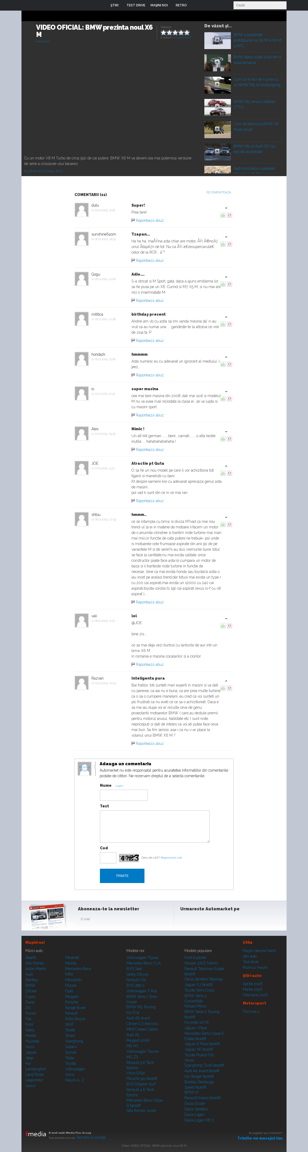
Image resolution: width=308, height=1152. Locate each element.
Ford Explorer (195, 957)
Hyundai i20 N (196, 1022)
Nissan (71, 985)
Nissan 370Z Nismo (201, 963)
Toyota (70, 1063)
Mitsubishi (73, 980)
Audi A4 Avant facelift (201, 1071)
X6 (26, 171)
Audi (29, 974)
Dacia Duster (194, 1103)
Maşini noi (35, 942)
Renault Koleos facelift (202, 1098)
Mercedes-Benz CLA (143, 963)
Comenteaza (220, 192)
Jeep (29, 1058)
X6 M (59, 171)
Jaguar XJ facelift (198, 985)
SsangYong (74, 1041)
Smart (70, 1035)
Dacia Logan (194, 1114)
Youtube (211, 920)
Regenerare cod (171, 857)
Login (195, 5)
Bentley (31, 980)
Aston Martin (35, 969)
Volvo (69, 1074)
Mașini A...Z (74, 1080)
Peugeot (71, 996)
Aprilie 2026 (253, 984)
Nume (106, 785)
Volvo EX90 (135, 1073)
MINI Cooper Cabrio (142, 1029)
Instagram (198, 920)
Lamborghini (35, 1069)
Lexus (30, 1086)
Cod (104, 848)
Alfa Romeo (34, 963)
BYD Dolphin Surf (141, 1084)
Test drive (250, 962)
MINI (69, 974)
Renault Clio (136, 980)
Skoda (70, 1030)
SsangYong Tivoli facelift (204, 1065)
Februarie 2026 (255, 995)
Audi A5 (132, 1035)
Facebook (185, 920)
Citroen (31, 991)
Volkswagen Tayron (142, 1051)
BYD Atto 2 (135, 985)
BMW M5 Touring (141, 1007)
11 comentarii (182, 37)
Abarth (30, 957)
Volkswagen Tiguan (142, 957)
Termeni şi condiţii (91, 1137)
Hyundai (32, 1041)
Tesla (69, 1058)
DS (27, 1008)
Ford (29, 1024)
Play (217, 39)
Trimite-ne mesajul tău (260, 1138)
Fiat (28, 1019)
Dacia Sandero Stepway (203, 979)
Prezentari (43, 41)
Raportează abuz (150, 220)
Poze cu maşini (255, 967)
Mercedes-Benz (78, 969)
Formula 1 (251, 1011)
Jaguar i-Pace (195, 1028)
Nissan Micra (195, 1006)
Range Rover (75, 1008)
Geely (30, 1030)
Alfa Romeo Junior (141, 1110)
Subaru (71, 1047)
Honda (30, 1035)
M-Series (48, 171)
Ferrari (30, 1013)
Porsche (71, 1002)
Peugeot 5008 (137, 1040)
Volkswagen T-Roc (141, 991)
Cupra (30, 996)
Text (104, 806)
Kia (27, 1063)
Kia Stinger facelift (199, 1076)
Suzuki (70, 1052)
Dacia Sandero (196, 1109)
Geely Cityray (137, 974)
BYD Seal (134, 969)
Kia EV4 (132, 1012)
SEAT (69, 1024)
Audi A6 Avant (138, 1018)
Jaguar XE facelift (198, 1049)
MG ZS (132, 1057)
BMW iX (191, 1092)
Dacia (29, 1002)
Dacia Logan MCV (199, 1120)
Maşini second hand (259, 951)
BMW (32, 171)
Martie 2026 (252, 989)
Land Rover (34, 1074)
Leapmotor (34, 1080)
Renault (71, 1013)
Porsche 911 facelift (141, 1078)
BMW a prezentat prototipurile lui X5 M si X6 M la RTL (257, 40)
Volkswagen (75, 1069)
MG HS (132, 1046)
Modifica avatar (84, 769)
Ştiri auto (250, 956)
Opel (69, 991)
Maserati (72, 957)
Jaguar (31, 1052)
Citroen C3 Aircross (142, 1023)
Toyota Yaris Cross (199, 990)
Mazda (70, 963)
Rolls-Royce (75, 1019)
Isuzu (29, 1047)
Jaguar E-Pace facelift (202, 1044)
